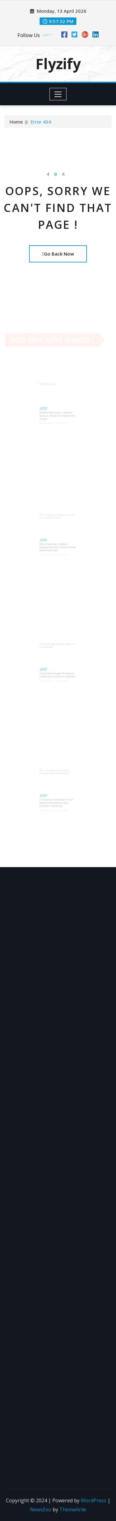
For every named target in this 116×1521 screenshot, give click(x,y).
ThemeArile (72, 1509)
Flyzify (58, 63)
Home (16, 122)
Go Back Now (58, 254)
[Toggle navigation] (58, 94)
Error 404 (41, 122)
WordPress (93, 1500)
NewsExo (40, 1509)
